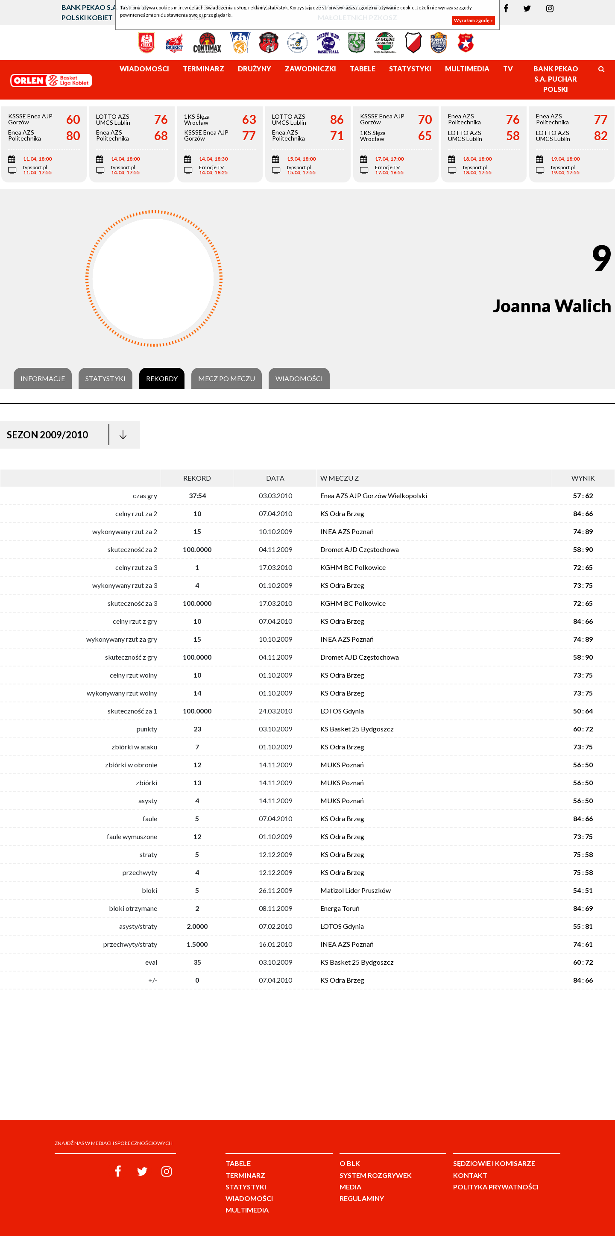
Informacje (42, 378)
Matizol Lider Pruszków (355, 890)
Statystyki (105, 378)
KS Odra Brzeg (342, 513)
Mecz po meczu (226, 378)
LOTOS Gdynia (342, 711)
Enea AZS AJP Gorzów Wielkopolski (373, 495)
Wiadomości (299, 378)
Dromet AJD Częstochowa (359, 549)
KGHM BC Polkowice (353, 567)
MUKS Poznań (342, 764)
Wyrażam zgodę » (473, 20)
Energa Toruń (340, 908)
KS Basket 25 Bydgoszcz (357, 729)
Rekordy (162, 378)
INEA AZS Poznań (347, 531)
